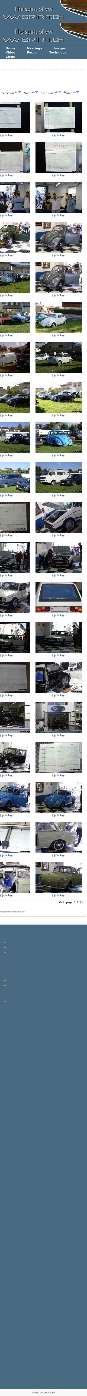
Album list (12, 970)
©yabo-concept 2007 (43, 1392)
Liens (10, 56)
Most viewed (14, 985)
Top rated (12, 990)
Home (10, 48)
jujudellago (6, 135)
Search (11, 1001)
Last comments (15, 980)
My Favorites (14, 996)
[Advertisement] (15, 1033)
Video (10, 52)
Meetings (34, 48)
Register (11, 947)
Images (60, 48)
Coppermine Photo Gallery (12, 912)
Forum (32, 52)
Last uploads (14, 975)
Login (10, 953)
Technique (58, 52)
